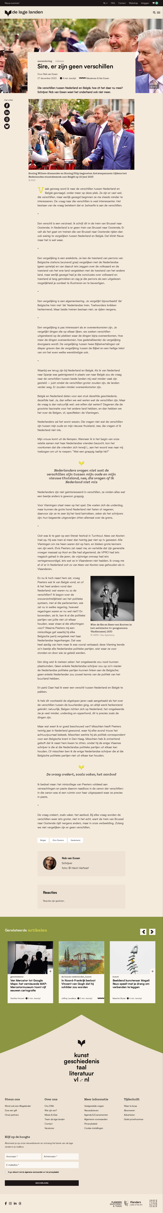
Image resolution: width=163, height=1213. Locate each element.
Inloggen (145, 3)
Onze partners (12, 1114)
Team (54, 1119)
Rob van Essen (50, 74)
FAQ (113, 3)
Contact (122, 3)
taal (81, 1067)
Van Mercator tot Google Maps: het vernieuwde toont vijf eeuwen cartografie (28, 985)
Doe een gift (11, 1110)
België (43, 840)
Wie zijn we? (51, 1110)
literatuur (81, 1073)
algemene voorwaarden (34, 1172)
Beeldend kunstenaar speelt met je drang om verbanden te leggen (131, 984)
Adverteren (129, 1114)
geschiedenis (81, 1061)
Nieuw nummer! (12, 3)
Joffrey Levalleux (68, 998)
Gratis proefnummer (133, 1119)
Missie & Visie (51, 1114)
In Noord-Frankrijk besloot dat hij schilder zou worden (78, 984)
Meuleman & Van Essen (97, 78)
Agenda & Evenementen (96, 1114)
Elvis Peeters (58, 840)
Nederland (75, 840)
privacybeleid (54, 1172)
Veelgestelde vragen (94, 1106)
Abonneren (129, 1110)
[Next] (152, 932)
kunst (81, 1055)
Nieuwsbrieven (91, 1110)
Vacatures (49, 1128)
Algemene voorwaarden (96, 1119)
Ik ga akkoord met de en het (33, 1172)
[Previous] (143, 932)
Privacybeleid (90, 1123)
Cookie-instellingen (93, 1128)
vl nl (81, 1079)
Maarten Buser (119, 998)
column (59, 61)
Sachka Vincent (17, 998)
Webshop (133, 3)
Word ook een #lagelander (18, 1106)
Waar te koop (130, 1106)
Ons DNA (49, 1106)
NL (104, 3)
